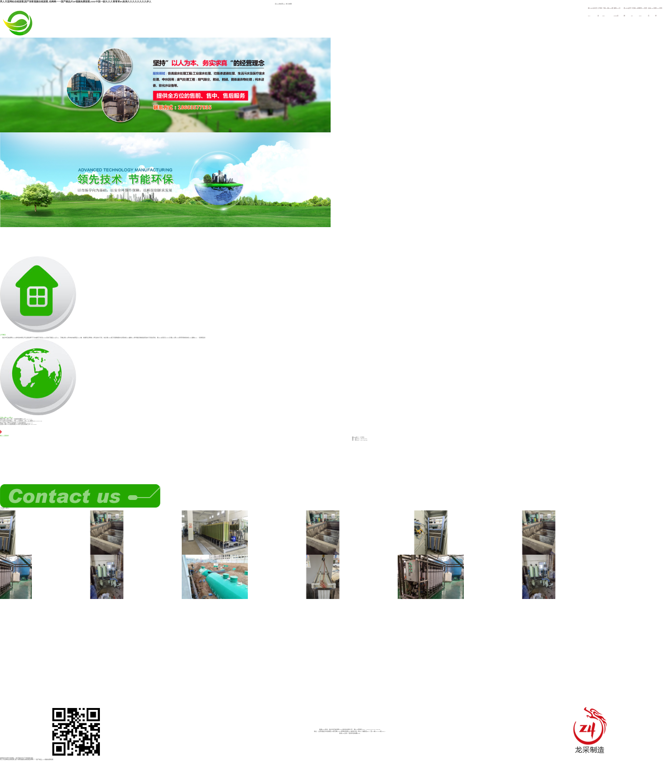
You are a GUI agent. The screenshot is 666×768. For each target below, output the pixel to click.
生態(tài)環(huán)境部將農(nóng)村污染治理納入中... (15, 424)
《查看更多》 (202, 338)
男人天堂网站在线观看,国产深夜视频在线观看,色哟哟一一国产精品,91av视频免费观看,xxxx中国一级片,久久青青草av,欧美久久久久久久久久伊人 (75, 1)
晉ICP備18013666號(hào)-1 (378, 731)
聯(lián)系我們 (4, 433)
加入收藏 (289, 4)
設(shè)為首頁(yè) (280, 4)
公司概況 (38, 296)
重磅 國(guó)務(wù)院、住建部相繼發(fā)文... (13, 419)
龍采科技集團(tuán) (354, 733)
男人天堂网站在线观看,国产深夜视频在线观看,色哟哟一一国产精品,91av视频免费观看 (26, 759)
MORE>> (2, 509)
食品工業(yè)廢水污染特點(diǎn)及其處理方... (13, 423)
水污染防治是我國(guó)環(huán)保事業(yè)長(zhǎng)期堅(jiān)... (18, 421)
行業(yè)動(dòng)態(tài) (38, 379)
